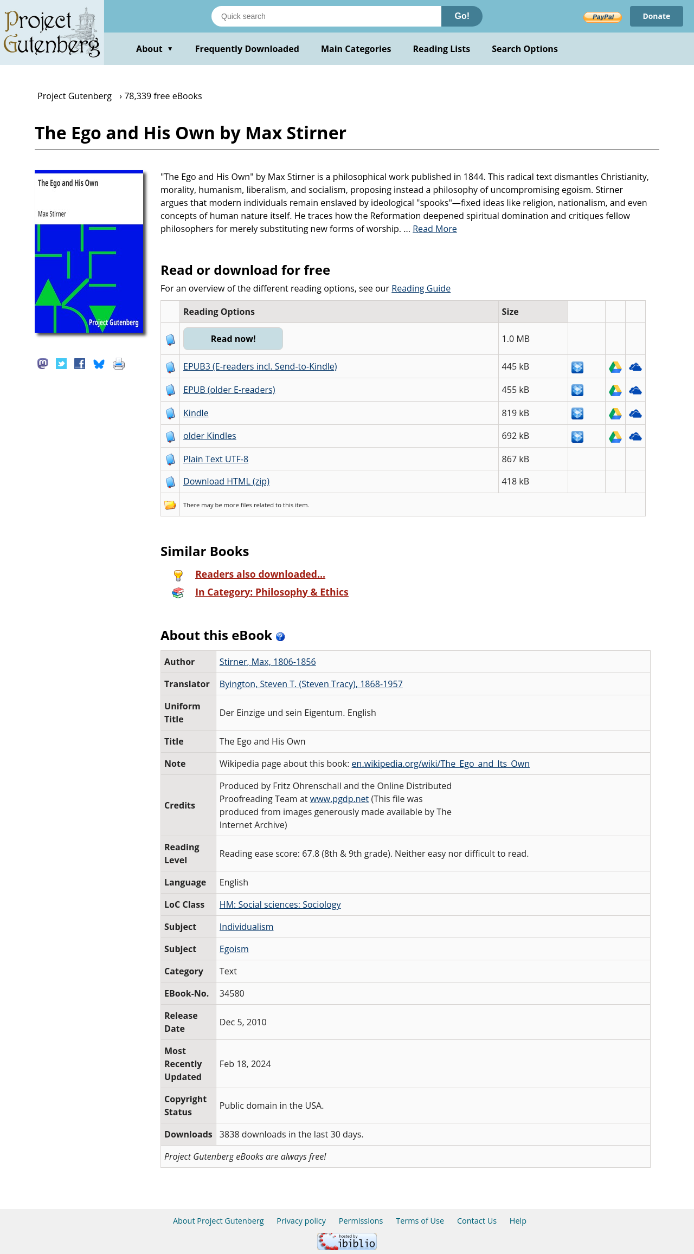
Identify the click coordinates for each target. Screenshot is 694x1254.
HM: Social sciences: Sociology (280, 904)
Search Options (525, 49)
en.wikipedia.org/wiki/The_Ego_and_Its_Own (441, 764)
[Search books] (326, 16)
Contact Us (477, 1221)
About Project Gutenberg (218, 1221)
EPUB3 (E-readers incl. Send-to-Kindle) (260, 366)
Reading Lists (442, 49)
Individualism (247, 927)
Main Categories (356, 49)
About (155, 48)
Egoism (234, 949)
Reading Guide (421, 288)
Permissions (361, 1221)
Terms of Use (420, 1221)
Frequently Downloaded (247, 49)
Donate (656, 16)
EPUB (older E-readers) (229, 390)
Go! (462, 16)
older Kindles (209, 436)
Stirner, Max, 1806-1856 (268, 662)
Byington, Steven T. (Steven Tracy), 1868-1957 (311, 684)
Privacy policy (301, 1221)
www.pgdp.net (339, 799)
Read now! (233, 339)
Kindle (196, 413)
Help (518, 1221)
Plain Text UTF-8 (215, 459)
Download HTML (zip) (226, 481)
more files (238, 505)
